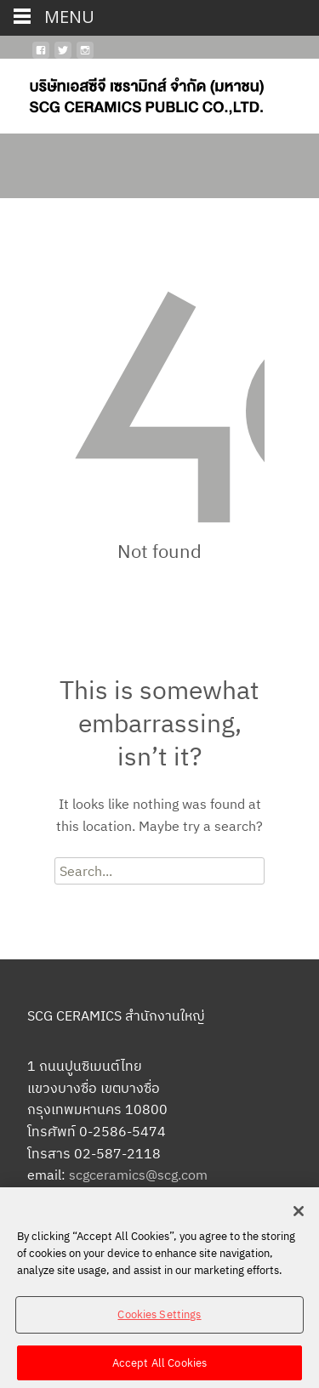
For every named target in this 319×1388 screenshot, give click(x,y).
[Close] (298, 1218)
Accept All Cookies (159, 1369)
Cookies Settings (159, 1321)
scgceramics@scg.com (138, 1174)
